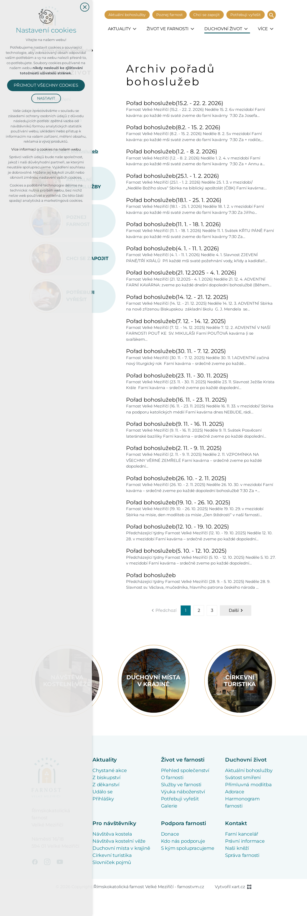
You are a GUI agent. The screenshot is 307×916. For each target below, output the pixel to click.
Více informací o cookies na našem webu (46, 149)
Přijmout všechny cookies (46, 85)
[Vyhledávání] (271, 15)
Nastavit (46, 98)
